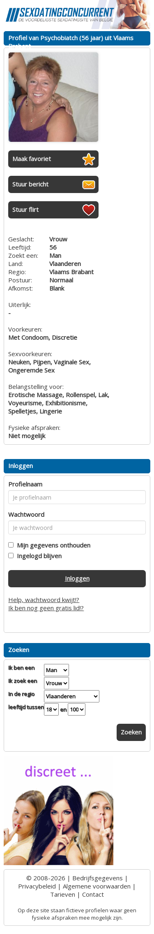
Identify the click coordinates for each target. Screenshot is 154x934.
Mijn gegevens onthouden (52, 545)
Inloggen (77, 578)
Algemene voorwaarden (97, 886)
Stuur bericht (30, 184)
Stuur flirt (25, 209)
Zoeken (131, 732)
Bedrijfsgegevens (97, 878)
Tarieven (62, 894)
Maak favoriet (31, 159)
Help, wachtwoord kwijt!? (43, 599)
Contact (93, 894)
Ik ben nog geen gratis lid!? (46, 608)
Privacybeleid (37, 886)
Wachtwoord (26, 514)
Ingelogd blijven (38, 556)
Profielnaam (25, 484)
